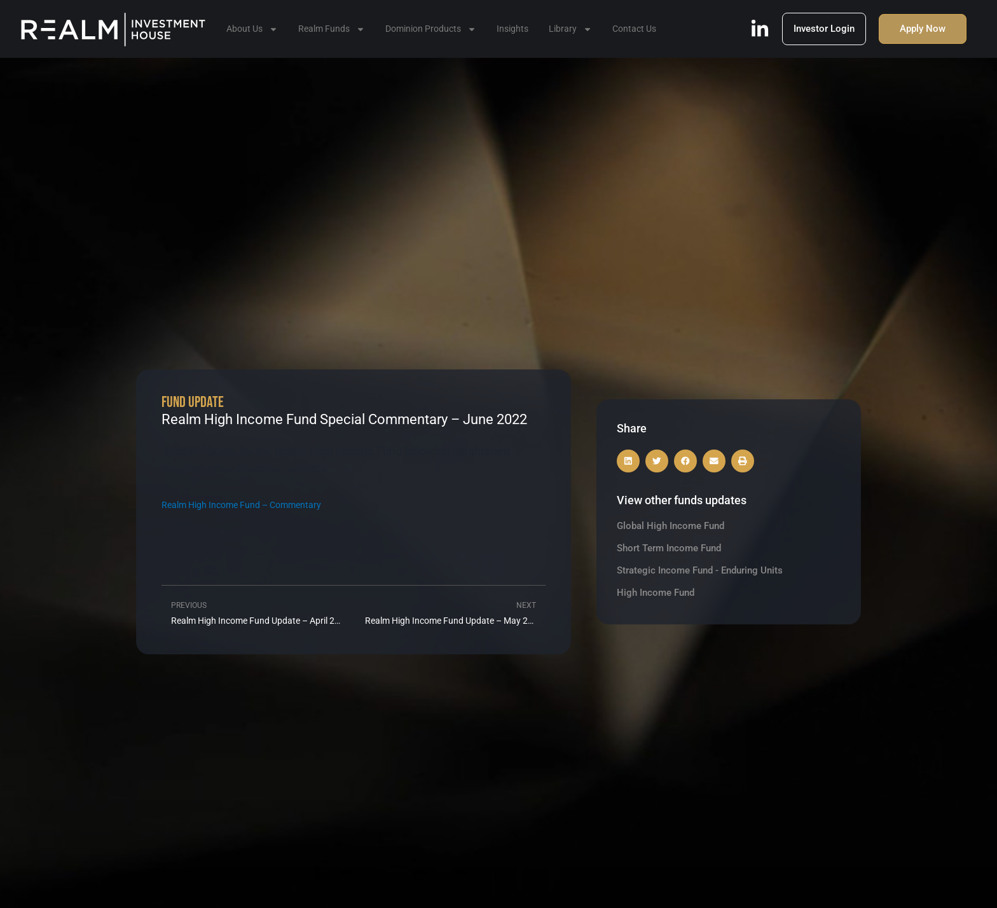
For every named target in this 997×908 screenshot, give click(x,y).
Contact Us (634, 29)
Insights (512, 29)
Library (570, 29)
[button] (628, 461)
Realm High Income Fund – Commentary (241, 505)
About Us (252, 29)
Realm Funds (331, 29)
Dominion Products (430, 29)
